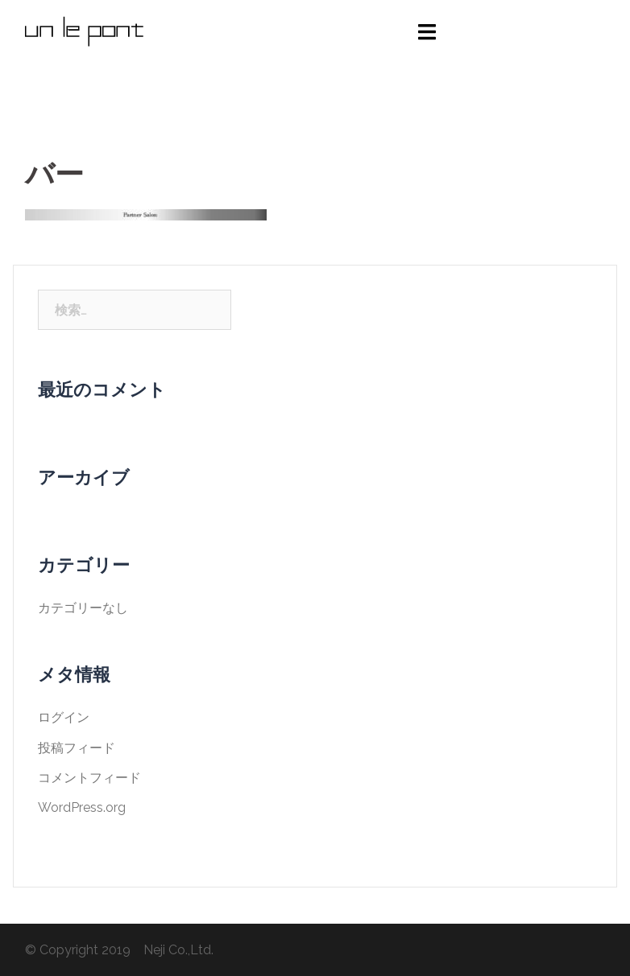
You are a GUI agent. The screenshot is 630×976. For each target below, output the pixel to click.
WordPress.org (82, 807)
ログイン (63, 717)
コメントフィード (89, 777)
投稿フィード (76, 748)
